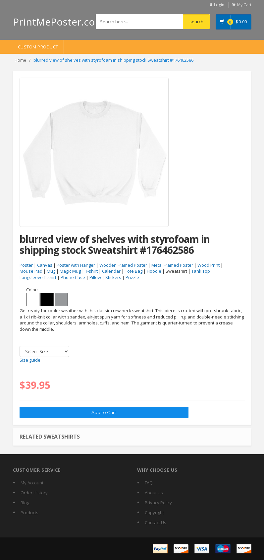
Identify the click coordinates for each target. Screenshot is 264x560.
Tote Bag (133, 271)
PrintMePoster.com (58, 22)
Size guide (30, 360)
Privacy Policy (158, 503)
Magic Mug (70, 271)
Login (219, 5)
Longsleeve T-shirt (38, 277)
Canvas (44, 265)
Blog (25, 503)
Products (29, 513)
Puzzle (132, 277)
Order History (34, 493)
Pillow (95, 277)
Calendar (111, 271)
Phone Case (73, 277)
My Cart (244, 5)
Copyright (154, 513)
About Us (154, 493)
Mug (51, 271)
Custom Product (38, 47)
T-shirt (91, 271)
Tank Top (200, 271)
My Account (32, 483)
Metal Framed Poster (172, 265)
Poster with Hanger (76, 265)
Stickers (113, 277)
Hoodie (154, 271)
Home (20, 60)
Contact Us (155, 522)
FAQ (149, 483)
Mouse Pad (31, 271)
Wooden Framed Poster (123, 265)
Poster (26, 265)
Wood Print (208, 265)
